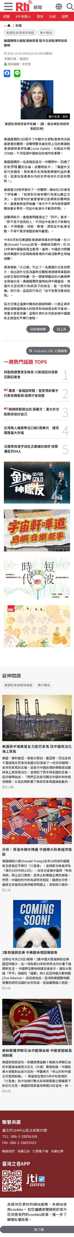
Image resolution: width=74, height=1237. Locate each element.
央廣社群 (57, 1151)
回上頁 (61, 329)
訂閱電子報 (40, 1151)
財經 (52, 16)
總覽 (6, 16)
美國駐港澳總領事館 (20, 32)
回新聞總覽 (38, 329)
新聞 (18, 25)
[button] (59, 7)
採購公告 (23, 1151)
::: (5, 25)
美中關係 (46, 32)
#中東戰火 (23, 16)
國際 (65, 16)
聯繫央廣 (11, 1121)
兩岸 (40, 16)
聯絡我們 (8, 1151)
